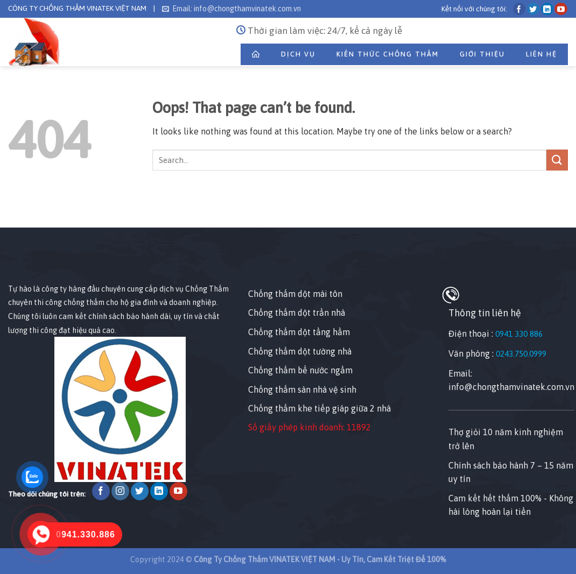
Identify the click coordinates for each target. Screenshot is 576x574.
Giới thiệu (482, 54)
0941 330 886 (519, 333)
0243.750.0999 (521, 353)
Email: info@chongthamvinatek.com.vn (231, 8)
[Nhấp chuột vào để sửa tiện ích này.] (18, 262)
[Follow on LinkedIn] (547, 9)
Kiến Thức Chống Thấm (387, 54)
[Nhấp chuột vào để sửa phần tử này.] (10, 208)
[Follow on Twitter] (533, 9)
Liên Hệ (541, 54)
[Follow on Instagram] (120, 491)
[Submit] (557, 160)
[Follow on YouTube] (560, 9)
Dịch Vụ (298, 54)
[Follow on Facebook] (519, 9)
